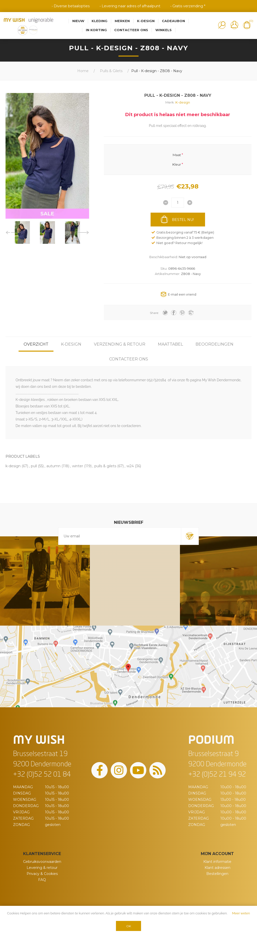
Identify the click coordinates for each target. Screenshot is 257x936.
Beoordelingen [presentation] (214, 344)
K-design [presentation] (71, 344)
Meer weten (241, 913)
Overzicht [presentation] (36, 344)
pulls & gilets (105, 466)
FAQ (42, 879)
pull (34, 466)
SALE (47, 214)
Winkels (163, 30)
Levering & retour (42, 867)
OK (128, 926)
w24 (130, 466)
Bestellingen (217, 873)
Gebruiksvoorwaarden (42, 861)
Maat (177, 155)
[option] (22, 232)
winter (77, 466)
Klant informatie (217, 861)
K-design (182, 102)
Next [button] (83, 232)
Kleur (176, 164)
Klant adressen (217, 867)
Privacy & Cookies (42, 873)
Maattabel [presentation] (170, 344)
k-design (13, 466)
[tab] (36, 344)
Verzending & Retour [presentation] (119, 344)
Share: (154, 313)
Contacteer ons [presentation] (128, 359)
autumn (53, 466)
